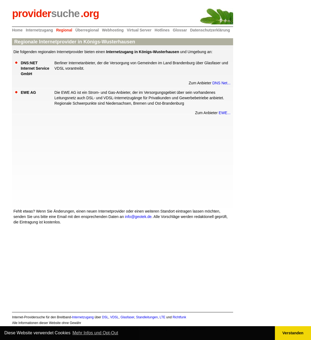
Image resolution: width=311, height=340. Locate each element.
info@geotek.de (138, 216)
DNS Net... (221, 83)
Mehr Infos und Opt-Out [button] (95, 333)
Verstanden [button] (293, 333)
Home (17, 30)
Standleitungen (147, 317)
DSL (105, 317)
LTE (162, 317)
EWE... (225, 113)
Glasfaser (127, 317)
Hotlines (162, 30)
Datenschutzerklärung (210, 30)
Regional (64, 30)
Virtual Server (139, 30)
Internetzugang (39, 30)
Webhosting (113, 30)
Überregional (87, 30)
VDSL (114, 317)
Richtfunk (179, 317)
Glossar (180, 30)
